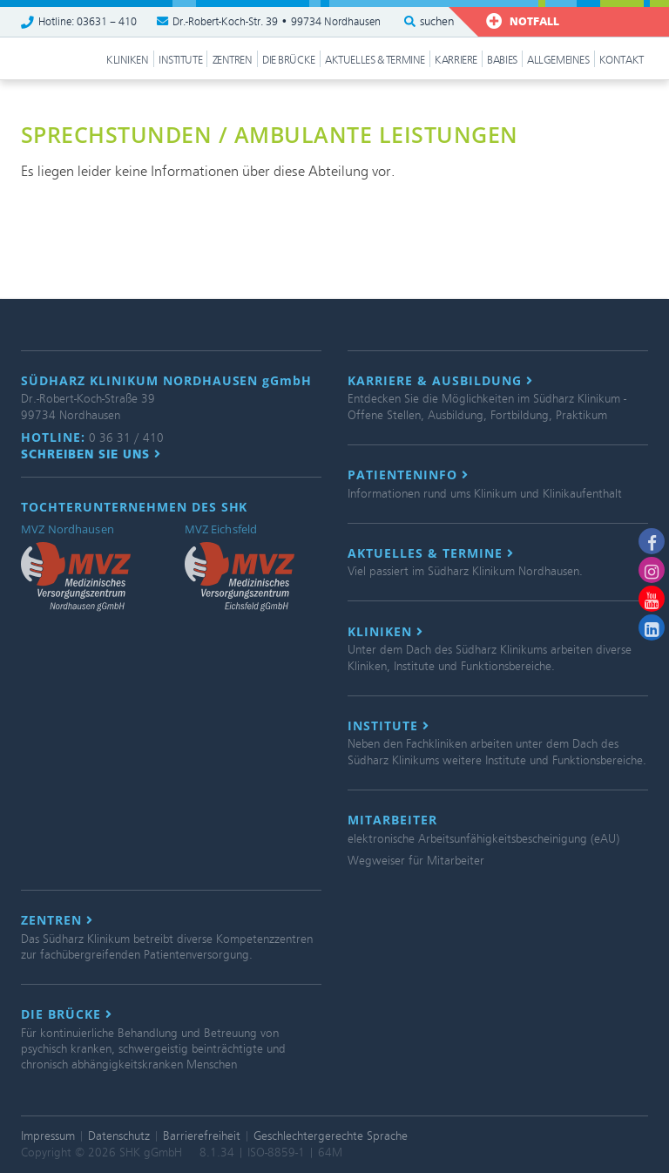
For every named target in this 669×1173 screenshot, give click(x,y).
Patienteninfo (408, 475)
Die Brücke (288, 60)
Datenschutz (119, 1135)
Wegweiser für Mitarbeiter (416, 860)
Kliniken (127, 60)
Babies (502, 60)
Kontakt (621, 60)
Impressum (48, 1135)
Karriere (455, 60)
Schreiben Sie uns (91, 454)
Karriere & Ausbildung (440, 381)
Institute (180, 60)
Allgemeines (558, 60)
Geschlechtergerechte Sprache (330, 1135)
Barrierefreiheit (201, 1135)
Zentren (233, 60)
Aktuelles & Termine (375, 60)
